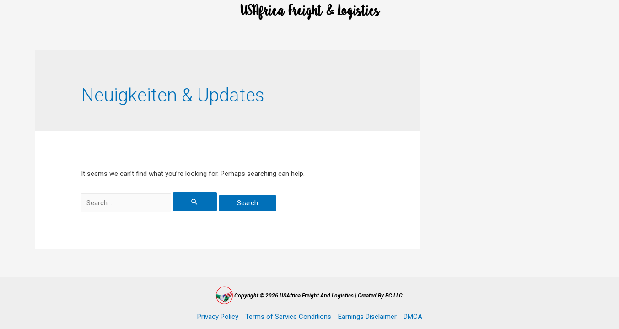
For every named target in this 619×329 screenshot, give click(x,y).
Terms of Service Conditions (288, 317)
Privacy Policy (217, 317)
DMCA (413, 317)
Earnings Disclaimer (367, 317)
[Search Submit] (195, 201)
